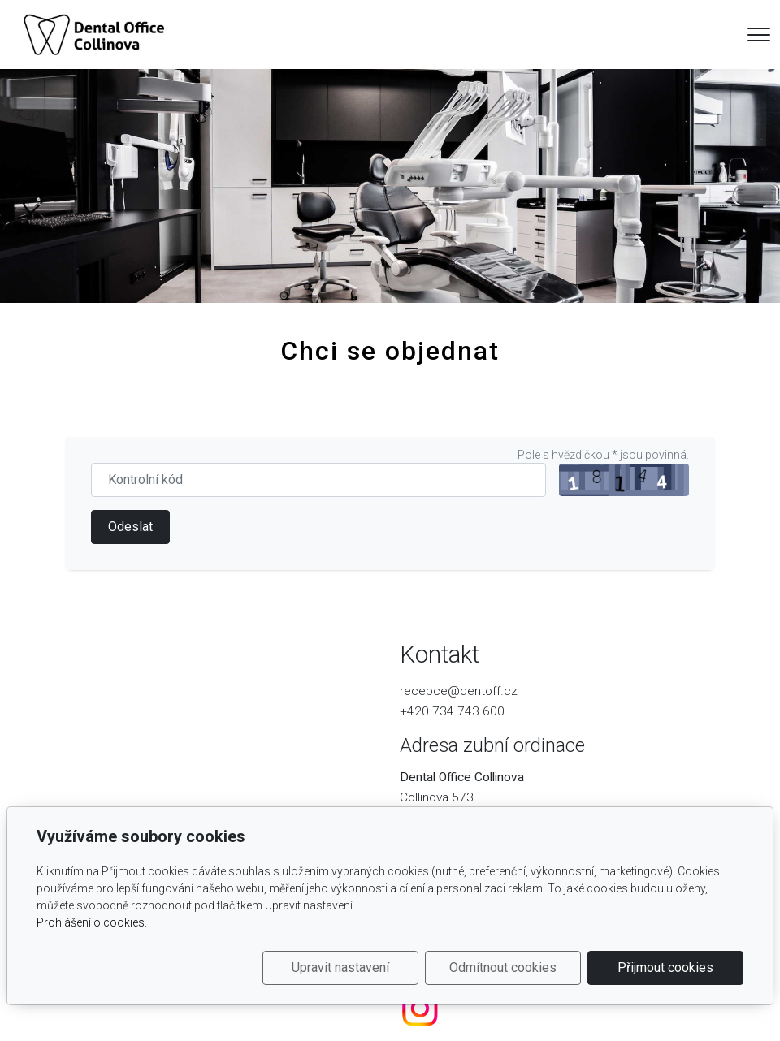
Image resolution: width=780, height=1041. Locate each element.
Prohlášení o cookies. (92, 922)
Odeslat (130, 526)
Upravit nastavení (340, 967)
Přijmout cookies (665, 967)
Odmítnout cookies (503, 967)
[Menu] (759, 34)
